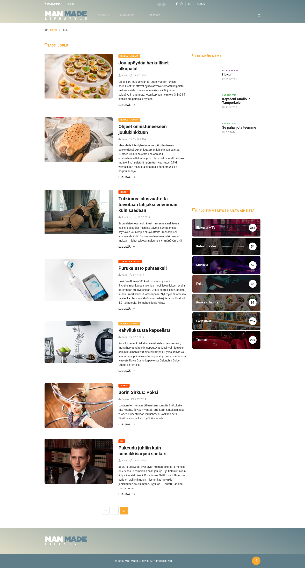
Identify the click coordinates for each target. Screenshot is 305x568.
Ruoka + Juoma (129, 56)
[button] (159, 4)
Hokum (70, 3)
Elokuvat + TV (230, 70)
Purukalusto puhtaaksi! (142, 268)
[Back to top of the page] (256, 560)
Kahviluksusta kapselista (144, 330)
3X (121, 441)
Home (53, 29)
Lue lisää (126, 104)
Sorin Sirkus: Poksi (138, 392)
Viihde (105, 15)
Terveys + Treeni (130, 261)
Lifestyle (157, 15)
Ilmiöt (124, 192)
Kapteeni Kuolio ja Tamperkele (236, 101)
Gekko (125, 398)
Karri (124, 75)
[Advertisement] (226, 177)
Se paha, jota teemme (239, 127)
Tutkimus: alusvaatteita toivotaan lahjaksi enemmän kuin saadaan (147, 204)
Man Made (130, 15)
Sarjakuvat (229, 95)
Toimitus (126, 216)
